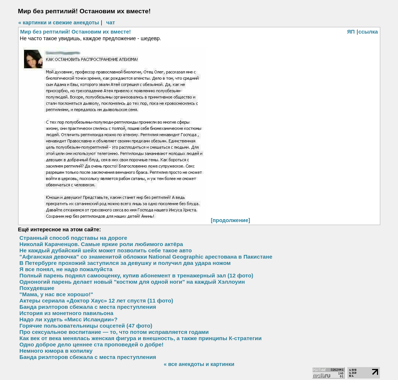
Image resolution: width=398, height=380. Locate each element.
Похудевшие (37, 288)
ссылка (368, 32)
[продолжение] (230, 220)
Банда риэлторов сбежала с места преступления (88, 307)
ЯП (351, 32)
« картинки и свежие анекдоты (58, 22)
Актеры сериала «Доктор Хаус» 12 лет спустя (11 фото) (96, 300)
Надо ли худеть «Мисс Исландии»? (69, 319)
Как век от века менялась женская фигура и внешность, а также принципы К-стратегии (141, 338)
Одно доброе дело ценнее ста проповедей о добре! (92, 344)
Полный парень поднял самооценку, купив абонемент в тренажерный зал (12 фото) (137, 275)
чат (110, 22)
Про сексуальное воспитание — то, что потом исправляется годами (114, 332)
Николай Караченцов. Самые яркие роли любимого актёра (101, 244)
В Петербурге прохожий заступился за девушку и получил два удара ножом (125, 263)
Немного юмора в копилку (56, 351)
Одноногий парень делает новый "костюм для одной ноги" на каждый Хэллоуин (132, 282)
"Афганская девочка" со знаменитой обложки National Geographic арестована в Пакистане (146, 256)
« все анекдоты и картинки (199, 364)
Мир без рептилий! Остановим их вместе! (75, 32)
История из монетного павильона (66, 313)
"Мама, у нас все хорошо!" (56, 294)
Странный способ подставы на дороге (73, 238)
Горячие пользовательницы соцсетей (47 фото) (86, 325)
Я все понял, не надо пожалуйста (66, 269)
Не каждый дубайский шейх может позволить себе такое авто (106, 250)
